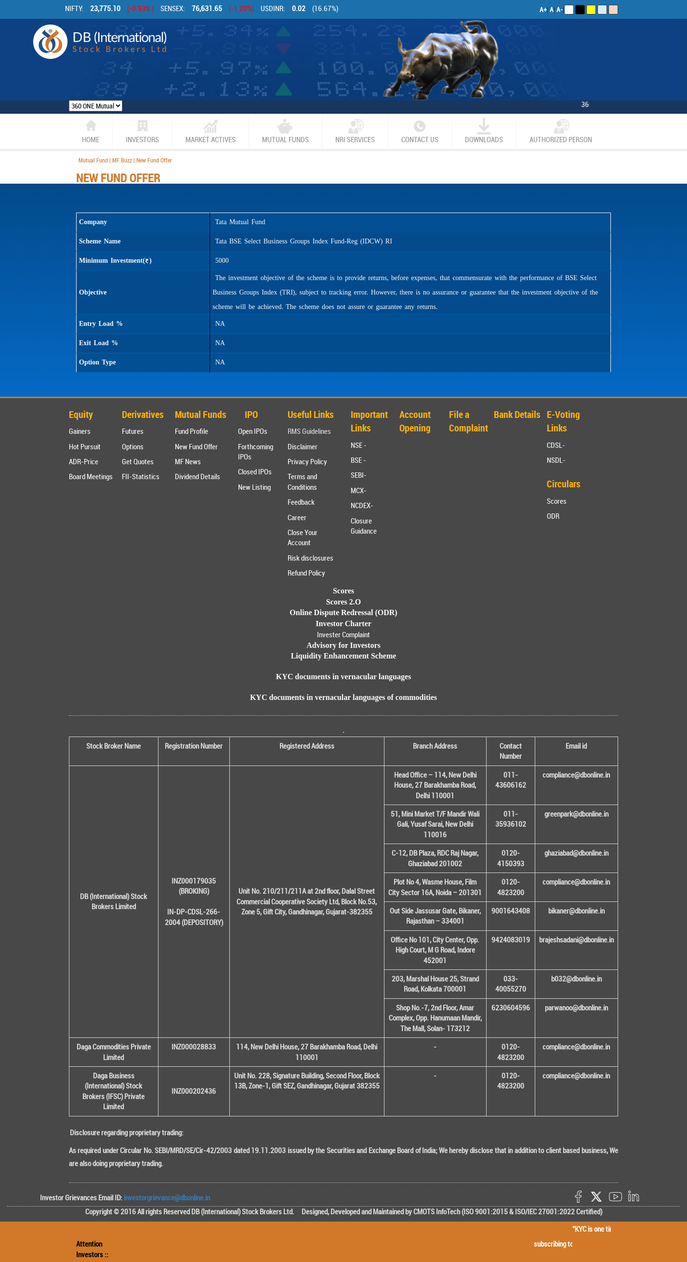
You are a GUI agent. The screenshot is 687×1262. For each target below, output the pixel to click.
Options (133, 446)
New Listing (254, 487)
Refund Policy (306, 572)
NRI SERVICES (355, 131)
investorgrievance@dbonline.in (166, 1197)
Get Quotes (138, 461)
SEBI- (359, 475)
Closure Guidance (364, 526)
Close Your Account (302, 537)
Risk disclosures (310, 558)
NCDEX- (362, 505)
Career (297, 517)
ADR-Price (83, 461)
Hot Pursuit (85, 446)
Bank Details (517, 414)
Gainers (80, 431)
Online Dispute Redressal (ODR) (343, 612)
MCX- (359, 490)
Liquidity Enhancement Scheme (343, 656)
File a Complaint (468, 421)
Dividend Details (197, 476)
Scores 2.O (343, 602)
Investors (142, 131)
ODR (553, 516)
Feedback (301, 502)
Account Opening (415, 421)
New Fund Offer (196, 446)
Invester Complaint (343, 634)
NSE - (359, 445)
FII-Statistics (140, 476)
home (90, 131)
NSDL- (556, 460)
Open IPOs (252, 431)
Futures (133, 431)
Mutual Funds (285, 131)
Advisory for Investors (343, 645)
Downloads (484, 131)
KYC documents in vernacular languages (343, 676)
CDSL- (556, 445)
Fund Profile (191, 431)
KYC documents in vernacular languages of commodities (343, 697)
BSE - (358, 460)
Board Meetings (91, 476)
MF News (188, 461)
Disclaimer (302, 446)
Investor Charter (343, 623)
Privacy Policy (307, 461)
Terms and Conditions (302, 481)
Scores (557, 501)
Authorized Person (560, 131)
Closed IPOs (255, 471)
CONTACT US (419, 131)
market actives (210, 131)
